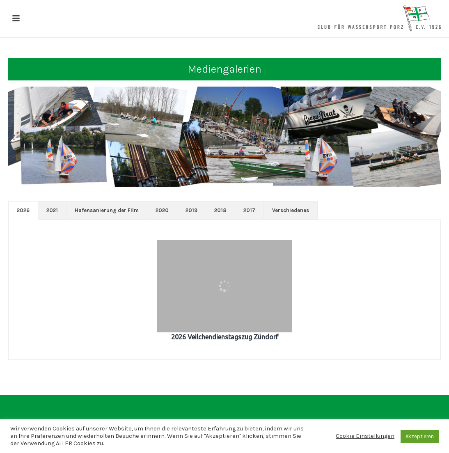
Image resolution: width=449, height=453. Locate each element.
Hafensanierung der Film (107, 210)
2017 (249, 210)
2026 (23, 210)
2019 (191, 210)
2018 (220, 210)
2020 (162, 210)
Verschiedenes (290, 210)
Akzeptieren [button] (419, 436)
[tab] (23, 210)
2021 (52, 210)
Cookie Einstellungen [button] (365, 435)
